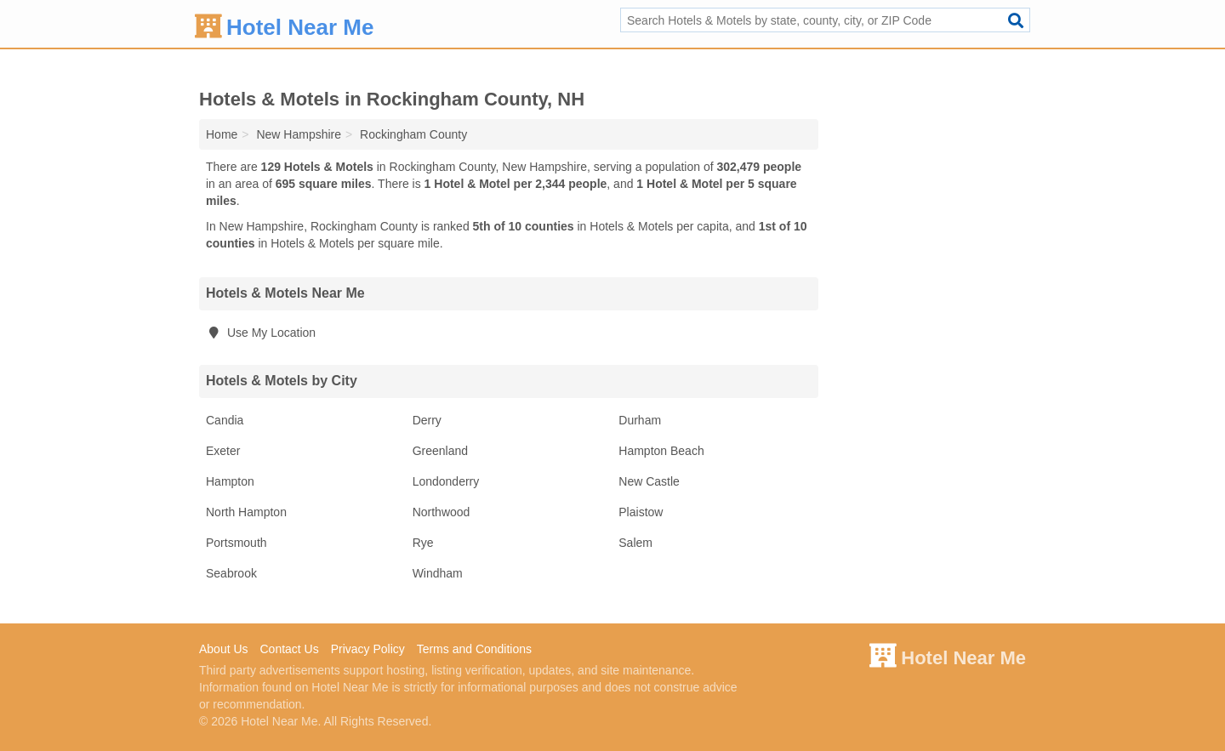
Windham (438, 573)
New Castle (649, 481)
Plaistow (640, 512)
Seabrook (231, 573)
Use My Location (261, 332)
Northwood (441, 512)
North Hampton (246, 512)
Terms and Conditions (474, 649)
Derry (427, 420)
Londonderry (446, 481)
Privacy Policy (368, 649)
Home (221, 134)
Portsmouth (236, 542)
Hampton (230, 481)
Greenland (440, 451)
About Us (223, 649)
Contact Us (288, 649)
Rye (423, 542)
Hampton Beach (661, 451)
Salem (635, 542)
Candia (224, 420)
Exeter (223, 451)
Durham (639, 420)
